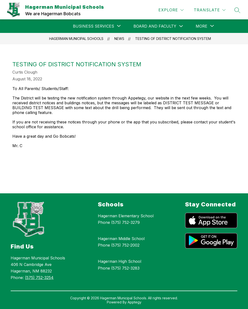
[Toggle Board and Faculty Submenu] (181, 26)
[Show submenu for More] (201, 26)
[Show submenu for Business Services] (93, 26)
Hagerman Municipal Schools (76, 39)
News (119, 39)
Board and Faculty (154, 26)
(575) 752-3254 (39, 277)
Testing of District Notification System (173, 39)
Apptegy (134, 302)
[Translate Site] (210, 10)
